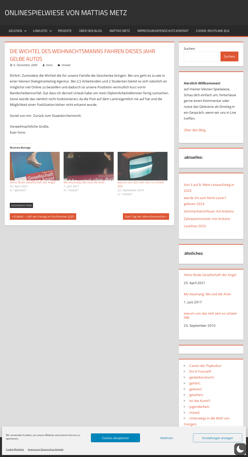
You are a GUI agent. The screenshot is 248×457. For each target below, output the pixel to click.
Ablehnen (166, 438)
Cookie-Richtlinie (15, 449)
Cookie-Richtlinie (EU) (212, 30)
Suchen (189, 48)
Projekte (65, 30)
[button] (240, 449)
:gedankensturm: (202, 377)
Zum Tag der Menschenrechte (145, 217)
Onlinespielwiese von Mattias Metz (66, 12)
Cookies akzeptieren (115, 438)
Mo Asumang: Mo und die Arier (84, 182)
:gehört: (195, 383)
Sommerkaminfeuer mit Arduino (209, 211)
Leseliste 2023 (195, 226)
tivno (49, 65)
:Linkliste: (42, 30)
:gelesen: (17, 30)
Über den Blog (195, 130)
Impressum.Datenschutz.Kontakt (45, 449)
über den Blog (90, 30)
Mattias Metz (120, 30)
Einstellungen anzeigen (217, 438)
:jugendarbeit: (199, 406)
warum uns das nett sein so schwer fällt (210, 315)
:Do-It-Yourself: (200, 371)
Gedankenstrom (21, 205)
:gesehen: (196, 394)
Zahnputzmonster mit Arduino (207, 218)
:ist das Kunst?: (200, 400)
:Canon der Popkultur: (205, 365)
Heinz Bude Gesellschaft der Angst (32, 182)
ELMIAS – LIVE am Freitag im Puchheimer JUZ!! (44, 217)
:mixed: (66, 65)
